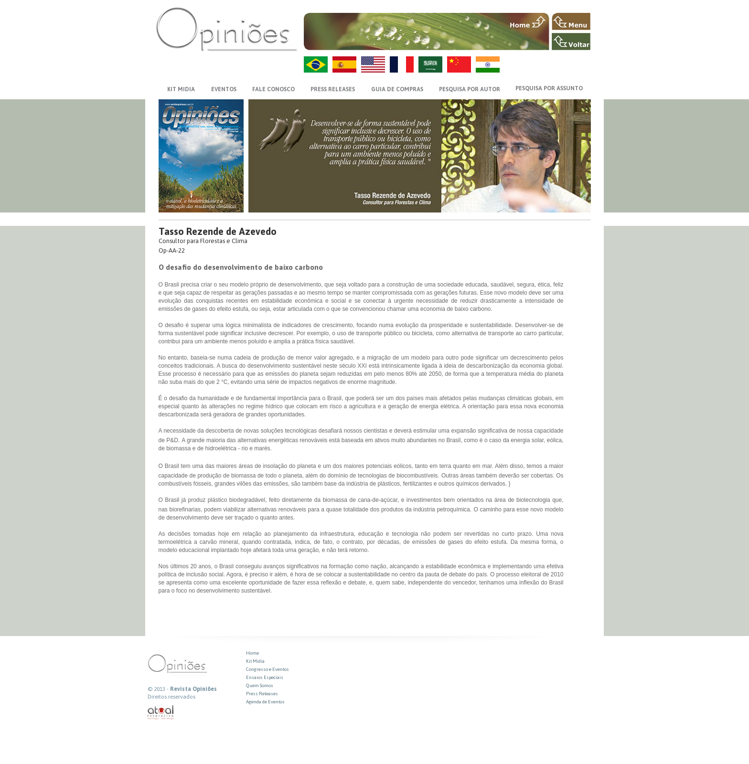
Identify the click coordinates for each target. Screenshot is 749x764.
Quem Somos (259, 685)
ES (344, 64)
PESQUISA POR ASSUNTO (549, 88)
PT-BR (316, 64)
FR (402, 64)
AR (430, 64)
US (373, 64)
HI (488, 64)
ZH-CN (459, 64)
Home (252, 653)
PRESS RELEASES (332, 89)
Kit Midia (255, 661)
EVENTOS (223, 89)
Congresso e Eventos (267, 669)
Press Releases (262, 693)
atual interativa (161, 712)
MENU (571, 21)
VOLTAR (571, 41)
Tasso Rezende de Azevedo (218, 231)
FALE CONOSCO (273, 89)
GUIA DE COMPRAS (397, 89)
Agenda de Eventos (265, 701)
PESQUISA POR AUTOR (469, 89)
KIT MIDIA (181, 89)
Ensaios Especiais (264, 677)
